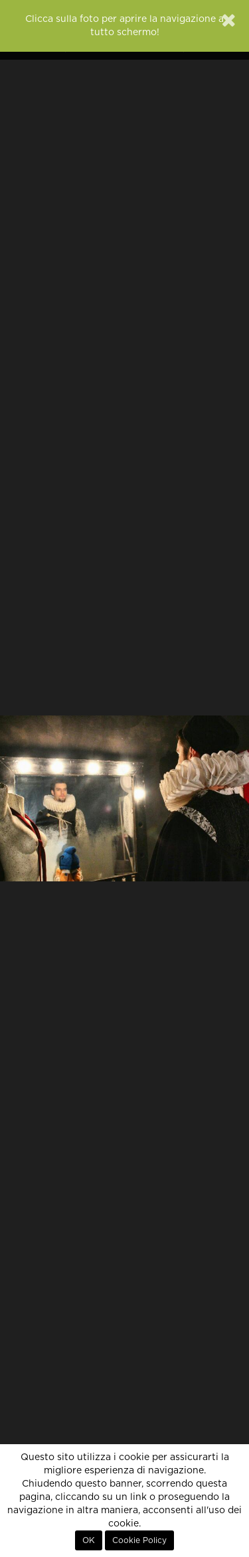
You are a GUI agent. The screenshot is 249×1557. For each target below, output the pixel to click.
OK (88, 1540)
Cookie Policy (139, 1540)
